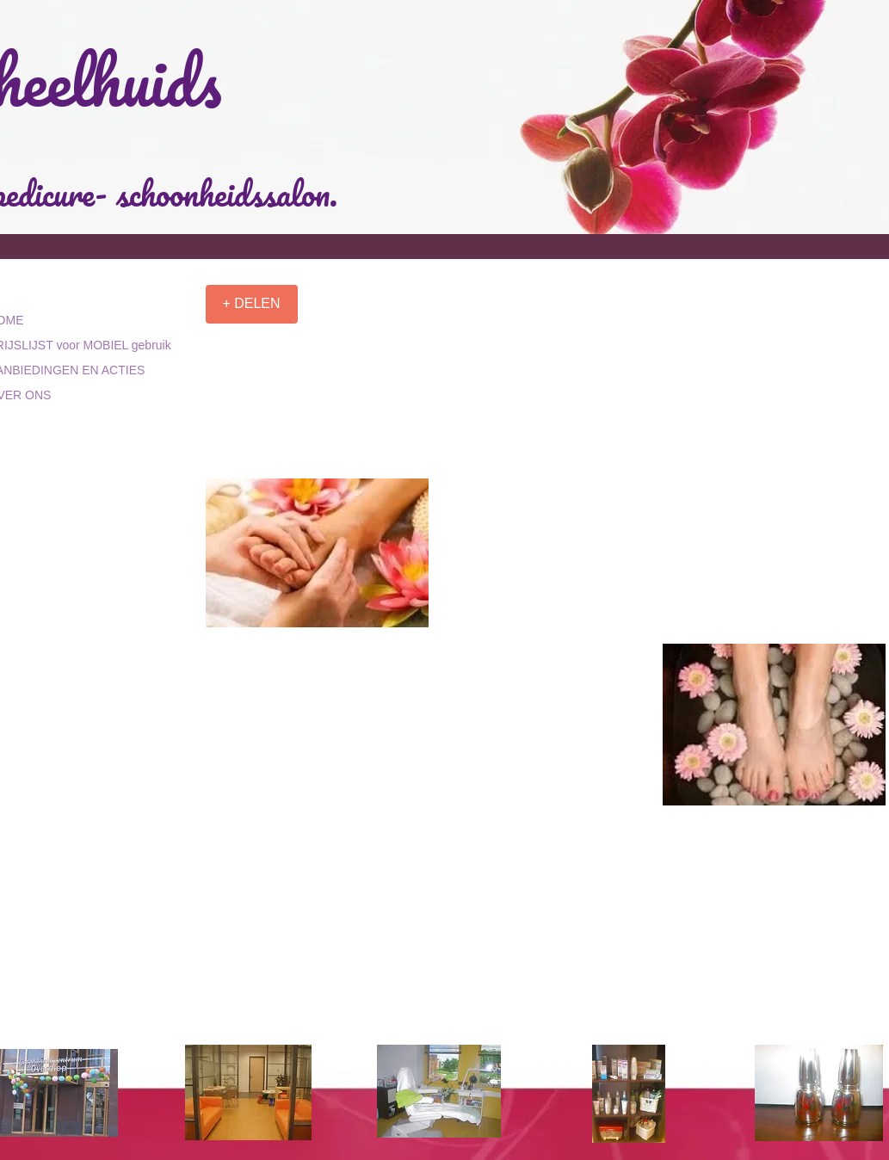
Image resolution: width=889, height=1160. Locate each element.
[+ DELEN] (252, 304)
